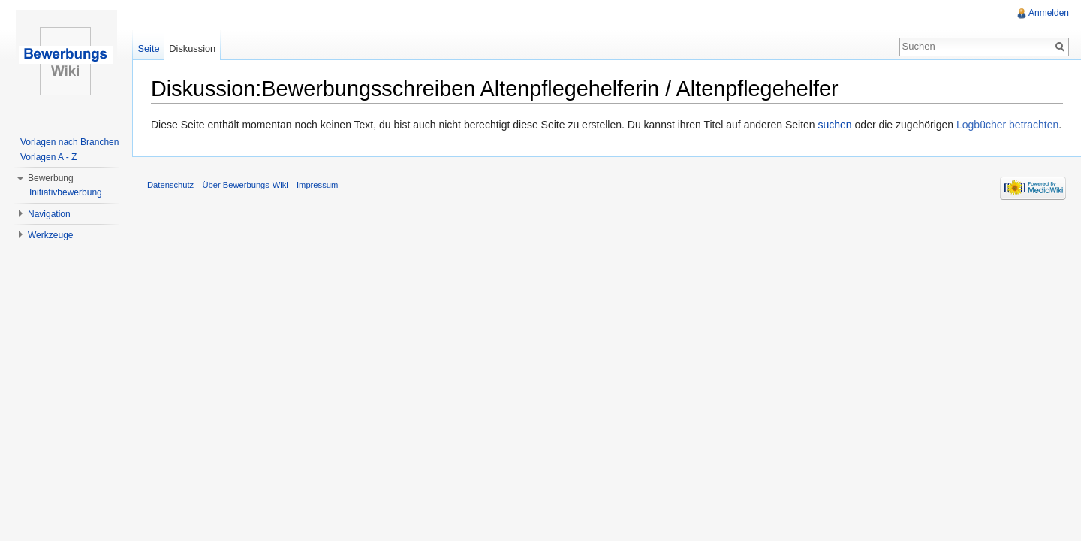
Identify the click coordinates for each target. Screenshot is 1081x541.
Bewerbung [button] (51, 178)
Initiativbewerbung (65, 192)
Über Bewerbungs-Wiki (245, 184)
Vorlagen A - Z (48, 157)
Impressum (317, 184)
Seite (148, 48)
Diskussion (192, 48)
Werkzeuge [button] (50, 235)
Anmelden (1048, 13)
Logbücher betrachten (1007, 125)
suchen (835, 125)
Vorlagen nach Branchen (69, 142)
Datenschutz (170, 184)
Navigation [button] (49, 214)
